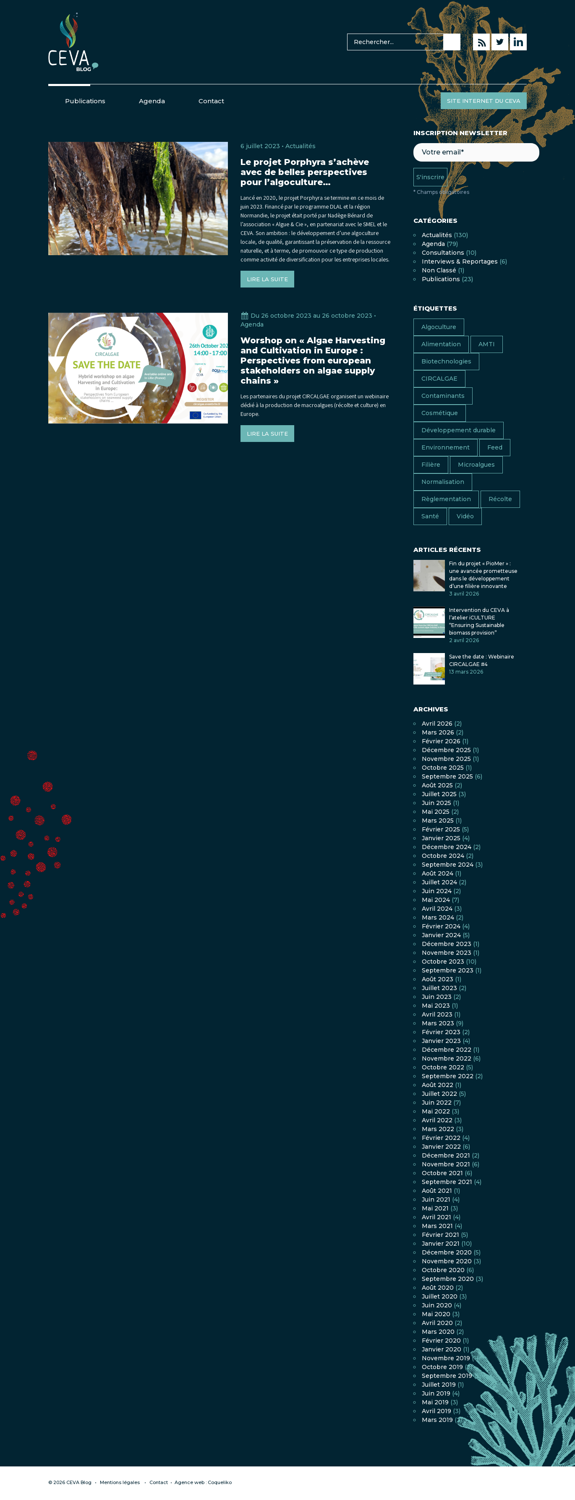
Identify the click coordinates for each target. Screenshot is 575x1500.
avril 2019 (436, 1411)
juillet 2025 (439, 794)
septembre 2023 (447, 970)
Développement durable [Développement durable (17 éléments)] (458, 430)
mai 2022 (436, 1111)
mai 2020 (436, 1314)
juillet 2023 (439, 988)
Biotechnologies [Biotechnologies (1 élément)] (446, 361)
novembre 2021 (446, 1164)
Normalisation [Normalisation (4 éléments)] (442, 482)
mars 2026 (438, 732)
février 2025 (441, 829)
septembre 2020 (448, 1279)
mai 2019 (435, 1402)
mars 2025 (438, 820)
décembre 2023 (446, 944)
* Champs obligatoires (441, 192)
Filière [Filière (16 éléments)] (430, 464)
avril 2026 (437, 723)
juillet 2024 (439, 882)
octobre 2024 (443, 856)
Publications (85, 101)
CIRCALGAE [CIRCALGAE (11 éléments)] (439, 378)
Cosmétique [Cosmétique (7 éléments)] (439, 413)
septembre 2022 (447, 1076)
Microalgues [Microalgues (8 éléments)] (476, 464)
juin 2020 (437, 1305)
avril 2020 (437, 1323)
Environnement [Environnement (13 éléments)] (445, 447)
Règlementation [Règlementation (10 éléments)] (446, 499)
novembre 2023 (446, 952)
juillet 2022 (439, 1094)
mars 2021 (437, 1226)
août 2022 (437, 1085)
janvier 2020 (441, 1349)
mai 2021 (435, 1208)
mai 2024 (436, 900)
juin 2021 (436, 1199)
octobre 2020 (443, 1270)
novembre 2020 (447, 1261)
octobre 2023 (443, 961)
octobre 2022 (443, 1067)
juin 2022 (437, 1102)
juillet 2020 (439, 1296)
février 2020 (441, 1340)
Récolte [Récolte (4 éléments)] (500, 499)
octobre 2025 (443, 767)
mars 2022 (438, 1129)
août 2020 (438, 1287)
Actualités (300, 146)
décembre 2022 (446, 1049)
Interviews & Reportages (460, 261)
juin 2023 (437, 997)
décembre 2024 (446, 847)
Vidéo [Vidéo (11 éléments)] (465, 516)
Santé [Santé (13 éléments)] (430, 516)
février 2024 (441, 926)
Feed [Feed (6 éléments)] (494, 447)
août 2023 (437, 979)
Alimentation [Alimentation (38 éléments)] (441, 344)
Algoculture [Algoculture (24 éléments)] (438, 327)
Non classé (439, 270)
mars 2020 (438, 1331)
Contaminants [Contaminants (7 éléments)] (443, 396)
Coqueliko (220, 1482)
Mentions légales (120, 1482)
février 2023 (441, 1032)
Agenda (152, 101)
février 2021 (440, 1235)
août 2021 (437, 1190)
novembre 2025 (446, 759)
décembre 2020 (447, 1252)
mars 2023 (438, 1023)
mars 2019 (437, 1420)
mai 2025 (436, 811)
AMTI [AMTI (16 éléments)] (486, 344)
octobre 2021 (442, 1173)
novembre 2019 (446, 1358)
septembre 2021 (447, 1182)
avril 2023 (437, 1014)
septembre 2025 (447, 776)
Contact (211, 101)
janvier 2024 (441, 935)
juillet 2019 (439, 1384)
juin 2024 (437, 891)
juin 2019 (436, 1393)
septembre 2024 (447, 864)
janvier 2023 (441, 1041)
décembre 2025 (446, 750)
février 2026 (441, 741)
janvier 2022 (441, 1146)
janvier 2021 (441, 1243)
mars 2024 (438, 917)
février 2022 (441, 1138)
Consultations (443, 252)
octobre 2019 (442, 1367)
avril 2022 (437, 1120)
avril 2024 (437, 908)
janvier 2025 (441, 838)
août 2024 (437, 873)
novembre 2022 (446, 1058)
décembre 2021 (446, 1155)
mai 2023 (436, 1005)
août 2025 (437, 785)
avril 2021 (436, 1217)
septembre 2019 (447, 1376)
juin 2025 (436, 803)
